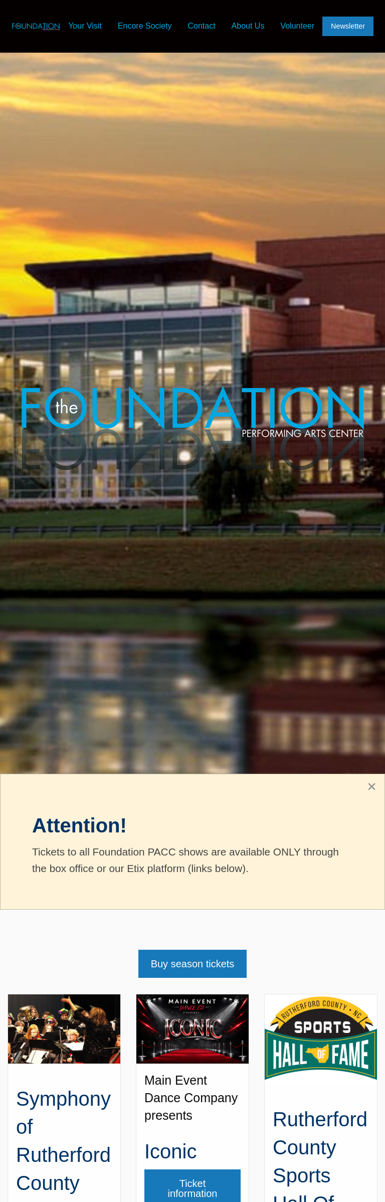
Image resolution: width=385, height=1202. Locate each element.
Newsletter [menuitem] (348, 26)
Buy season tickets (193, 963)
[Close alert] (371, 786)
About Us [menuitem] (248, 26)
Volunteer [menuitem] (297, 26)
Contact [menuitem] (201, 26)
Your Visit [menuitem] (85, 26)
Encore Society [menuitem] (145, 26)
